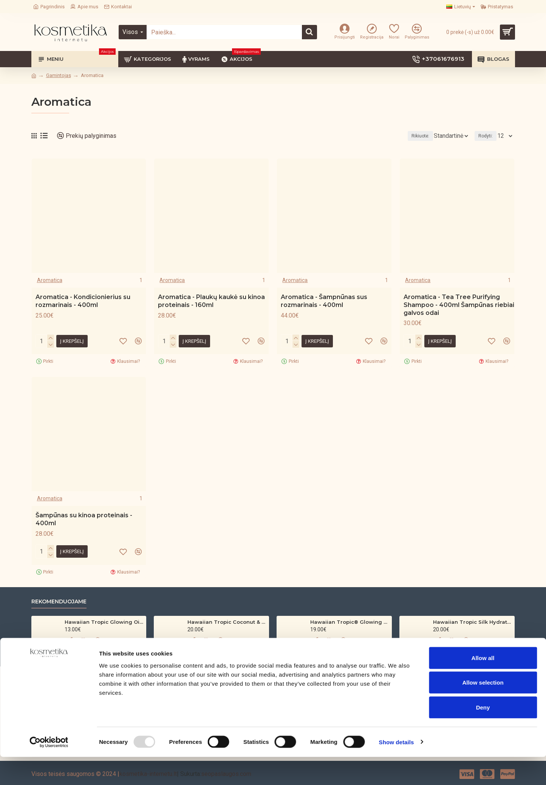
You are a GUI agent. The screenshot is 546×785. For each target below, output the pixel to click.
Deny (483, 735)
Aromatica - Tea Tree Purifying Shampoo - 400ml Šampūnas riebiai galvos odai (459, 304)
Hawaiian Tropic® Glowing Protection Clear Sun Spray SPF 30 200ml (349, 622)
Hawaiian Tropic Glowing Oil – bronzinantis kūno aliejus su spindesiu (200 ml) (104, 622)
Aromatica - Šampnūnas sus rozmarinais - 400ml (324, 300)
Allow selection (482, 711)
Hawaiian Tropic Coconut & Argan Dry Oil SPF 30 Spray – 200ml (226, 622)
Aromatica (49, 280)
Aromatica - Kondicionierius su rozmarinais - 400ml (83, 300)
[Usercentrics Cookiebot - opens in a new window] (49, 770)
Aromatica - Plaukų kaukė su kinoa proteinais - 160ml (211, 300)
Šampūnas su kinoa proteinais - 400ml (84, 519)
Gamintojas (58, 75)
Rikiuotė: (405, 136)
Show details (396, 770)
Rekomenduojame (59, 601)
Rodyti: (488, 136)
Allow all (483, 686)
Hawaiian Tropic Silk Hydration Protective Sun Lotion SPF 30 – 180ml (472, 622)
